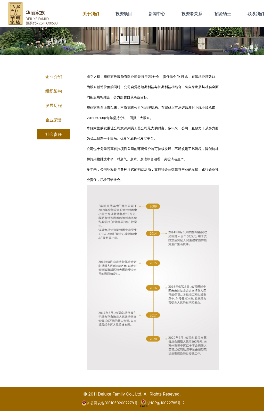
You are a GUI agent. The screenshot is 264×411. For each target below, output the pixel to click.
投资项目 (124, 13)
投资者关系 (192, 13)
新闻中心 (156, 13)
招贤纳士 (222, 13)
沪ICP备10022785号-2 (162, 403)
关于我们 (90, 13)
